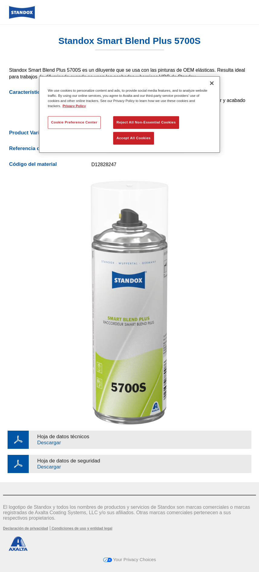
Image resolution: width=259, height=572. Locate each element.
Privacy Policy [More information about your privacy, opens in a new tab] (74, 106)
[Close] (211, 83)
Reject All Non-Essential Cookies (146, 122)
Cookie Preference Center (74, 122)
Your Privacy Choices (129, 559)
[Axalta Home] (22, 17)
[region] (129, 114)
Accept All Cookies (133, 138)
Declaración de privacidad (25, 528)
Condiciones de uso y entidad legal (81, 528)
